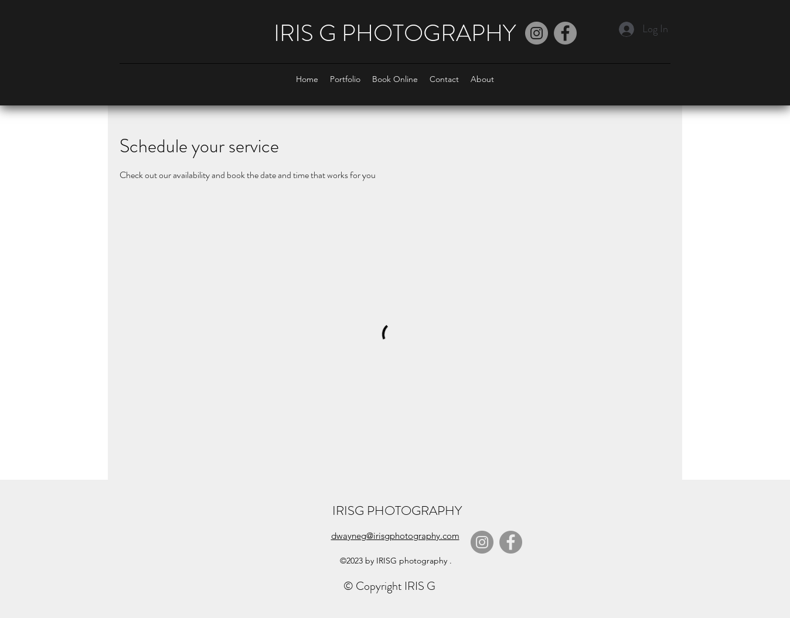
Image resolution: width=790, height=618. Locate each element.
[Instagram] (536, 33)
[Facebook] (565, 33)
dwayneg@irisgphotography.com (395, 535)
